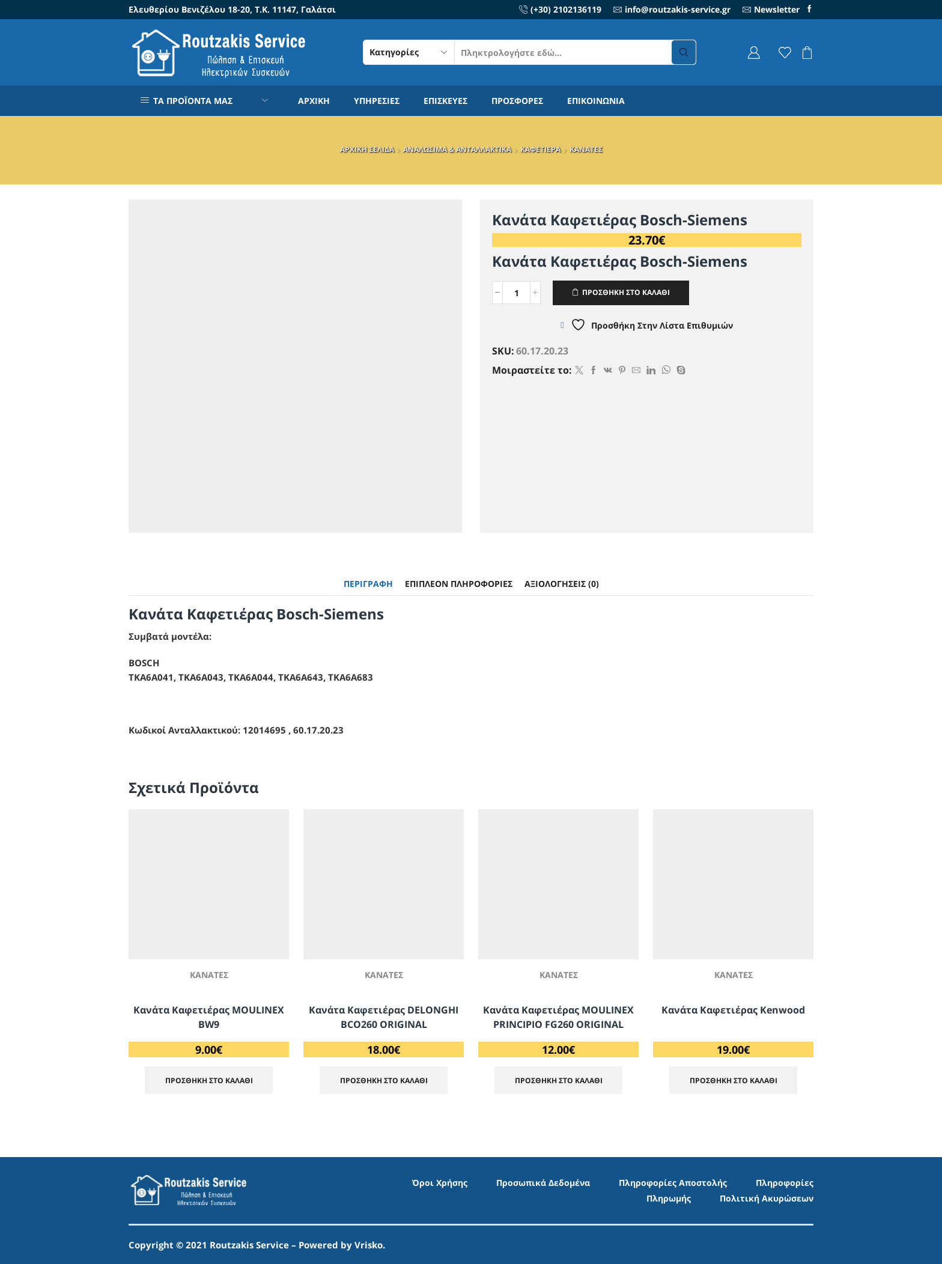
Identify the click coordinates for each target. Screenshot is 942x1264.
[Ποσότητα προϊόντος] (516, 292)
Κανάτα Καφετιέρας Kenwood (733, 1009)
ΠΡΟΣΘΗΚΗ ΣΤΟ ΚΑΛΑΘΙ (626, 292)
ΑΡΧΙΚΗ (314, 100)
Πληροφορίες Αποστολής (673, 1182)
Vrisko (368, 1245)
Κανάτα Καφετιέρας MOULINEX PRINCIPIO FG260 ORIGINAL (558, 1017)
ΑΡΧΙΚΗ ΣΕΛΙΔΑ (367, 149)
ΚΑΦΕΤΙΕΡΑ (540, 149)
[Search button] (684, 52)
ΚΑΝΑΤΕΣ (586, 149)
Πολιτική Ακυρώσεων (766, 1198)
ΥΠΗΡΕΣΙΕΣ (377, 100)
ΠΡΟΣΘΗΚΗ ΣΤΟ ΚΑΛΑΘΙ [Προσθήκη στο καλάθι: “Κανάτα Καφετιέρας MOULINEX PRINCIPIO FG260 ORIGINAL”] (559, 1080)
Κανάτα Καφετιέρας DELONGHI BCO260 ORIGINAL (383, 1017)
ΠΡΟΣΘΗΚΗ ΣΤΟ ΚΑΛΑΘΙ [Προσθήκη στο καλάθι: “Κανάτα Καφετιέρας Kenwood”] (733, 1080)
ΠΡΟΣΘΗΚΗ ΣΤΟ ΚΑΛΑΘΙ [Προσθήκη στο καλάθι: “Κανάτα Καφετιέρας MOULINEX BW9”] (209, 1080)
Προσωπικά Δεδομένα (543, 1182)
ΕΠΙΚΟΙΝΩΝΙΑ (596, 100)
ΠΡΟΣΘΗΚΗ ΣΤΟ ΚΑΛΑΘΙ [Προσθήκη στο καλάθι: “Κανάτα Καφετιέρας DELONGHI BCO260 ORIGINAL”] (384, 1080)
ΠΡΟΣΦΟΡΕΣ (517, 100)
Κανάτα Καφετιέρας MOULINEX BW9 (208, 1017)
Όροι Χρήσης (439, 1182)
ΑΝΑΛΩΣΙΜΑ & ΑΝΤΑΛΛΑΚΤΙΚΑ (457, 149)
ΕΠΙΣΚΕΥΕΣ (445, 100)
